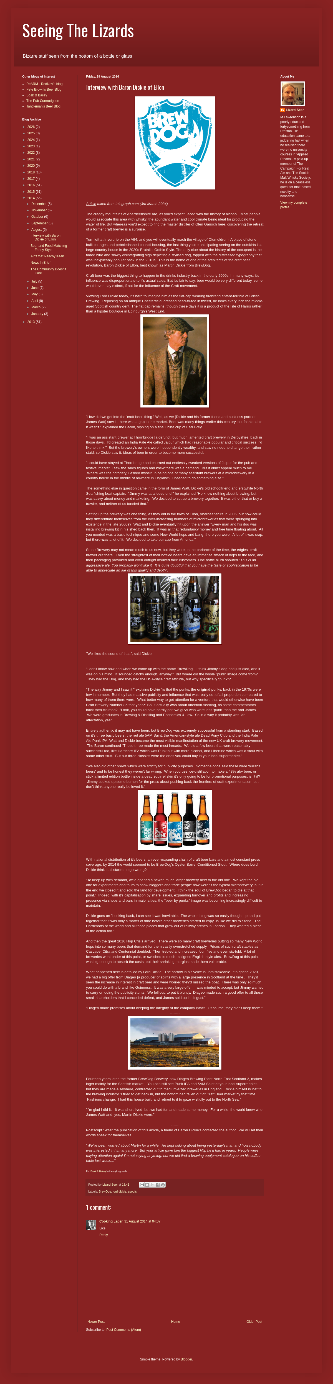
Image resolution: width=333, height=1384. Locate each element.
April (35, 301)
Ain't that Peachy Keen (47, 256)
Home (175, 1322)
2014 (31, 198)
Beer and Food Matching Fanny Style (49, 248)
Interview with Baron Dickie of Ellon (45, 237)
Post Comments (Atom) (123, 1330)
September (40, 223)
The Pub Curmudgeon (42, 101)
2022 (31, 153)
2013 (31, 322)
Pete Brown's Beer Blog (43, 89)
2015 (31, 192)
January (37, 314)
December (39, 204)
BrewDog (105, 1191)
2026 (31, 127)
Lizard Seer (295, 110)
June (35, 288)
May (35, 294)
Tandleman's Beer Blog (43, 106)
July (34, 281)
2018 (31, 172)
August (37, 230)
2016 (31, 185)
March (36, 307)
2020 (31, 166)
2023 (31, 146)
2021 (31, 159)
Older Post (254, 1322)
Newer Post (96, 1322)
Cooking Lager (111, 1221)
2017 (31, 179)
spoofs (132, 1191)
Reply (103, 1235)
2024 (31, 140)
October (37, 217)
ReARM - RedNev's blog (44, 84)
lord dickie (119, 1191)
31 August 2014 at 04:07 (142, 1221)
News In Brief (40, 263)
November (39, 210)
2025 (31, 133)
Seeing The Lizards (78, 29)
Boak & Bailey (98, 1171)
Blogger (186, 1359)
